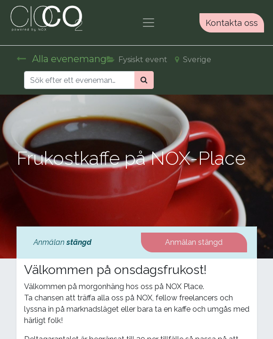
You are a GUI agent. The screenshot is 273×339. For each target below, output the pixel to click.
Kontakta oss (232, 23)
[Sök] (144, 80)
